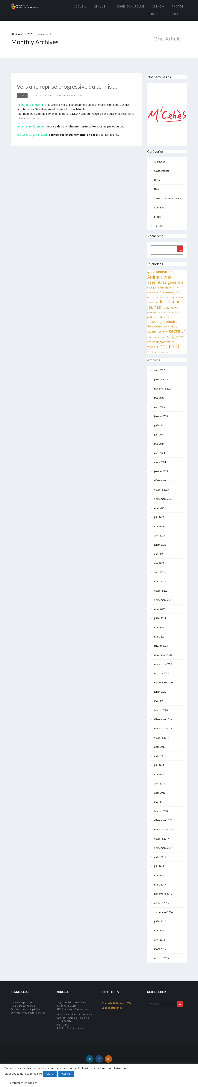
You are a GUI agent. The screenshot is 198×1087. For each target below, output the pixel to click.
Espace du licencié (112, 1007)
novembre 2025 (163, 388)
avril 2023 (159, 535)
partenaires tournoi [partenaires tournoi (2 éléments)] (158, 317)
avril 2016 (159, 939)
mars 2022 (160, 581)
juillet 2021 (160, 618)
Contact (154, 14)
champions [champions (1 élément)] (152, 292)
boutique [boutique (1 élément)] (151, 287)
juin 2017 (159, 866)
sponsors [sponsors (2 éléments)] (160, 337)
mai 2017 (159, 875)
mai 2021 (159, 627)
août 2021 (159, 609)
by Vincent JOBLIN (42, 95)
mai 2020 (159, 701)
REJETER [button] (50, 1073)
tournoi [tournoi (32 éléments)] (169, 346)
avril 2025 (159, 407)
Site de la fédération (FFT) (116, 1003)
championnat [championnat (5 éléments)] (169, 287)
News (22, 95)
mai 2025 (159, 397)
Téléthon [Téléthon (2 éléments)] (152, 352)
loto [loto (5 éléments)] (166, 307)
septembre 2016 (163, 912)
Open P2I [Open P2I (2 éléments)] (173, 312)
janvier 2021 (161, 645)
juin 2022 (159, 554)
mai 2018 (159, 802)
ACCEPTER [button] (66, 1073)
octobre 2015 (161, 958)
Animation (160, 161)
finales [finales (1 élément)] (182, 297)
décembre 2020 (163, 655)
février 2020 (161, 710)
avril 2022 (159, 572)
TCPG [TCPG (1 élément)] (182, 337)
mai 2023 (159, 526)
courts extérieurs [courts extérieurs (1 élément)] (155, 297)
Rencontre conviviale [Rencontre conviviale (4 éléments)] (162, 326)
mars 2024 (160, 462)
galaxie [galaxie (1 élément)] (150, 302)
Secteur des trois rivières (168, 198)
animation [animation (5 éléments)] (164, 272)
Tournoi (158, 226)
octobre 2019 (161, 737)
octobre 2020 (161, 673)
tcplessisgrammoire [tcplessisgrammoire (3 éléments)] (160, 342)
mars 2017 (160, 884)
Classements (161, 170)
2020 (30, 34)
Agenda (158, 6)
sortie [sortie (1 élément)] (150, 337)
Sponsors (159, 207)
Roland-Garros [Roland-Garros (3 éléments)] (157, 332)
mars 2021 (160, 636)
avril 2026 (159, 370)
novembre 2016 (163, 893)
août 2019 (159, 746)
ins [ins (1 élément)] (157, 302)
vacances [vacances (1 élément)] (163, 352)
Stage (157, 216)
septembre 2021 (163, 600)
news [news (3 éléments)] (174, 307)
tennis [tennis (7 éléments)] (152, 347)
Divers (157, 180)
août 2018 (159, 792)
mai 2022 (159, 563)
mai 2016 (159, 930)
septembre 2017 (163, 848)
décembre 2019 (163, 719)
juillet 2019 (160, 756)
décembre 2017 (163, 820)
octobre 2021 (161, 590)
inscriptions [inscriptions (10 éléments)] (171, 302)
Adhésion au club (130, 6)
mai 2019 (159, 774)
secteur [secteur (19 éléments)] (177, 331)
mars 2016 (160, 949)
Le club (99, 6)
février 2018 (161, 811)
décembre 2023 (163, 480)
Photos (177, 6)
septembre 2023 (163, 498)
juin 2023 (159, 517)
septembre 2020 (163, 682)
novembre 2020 (163, 664)
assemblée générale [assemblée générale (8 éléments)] (165, 282)
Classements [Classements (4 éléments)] (169, 292)
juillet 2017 (160, 857)
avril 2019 (159, 783)
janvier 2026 (161, 379)
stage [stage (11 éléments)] (172, 336)
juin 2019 (159, 765)
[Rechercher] (180, 249)
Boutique (175, 14)
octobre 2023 (161, 489)
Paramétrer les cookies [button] (22, 1083)
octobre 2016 (161, 903)
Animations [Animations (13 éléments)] (159, 277)
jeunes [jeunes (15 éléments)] (154, 307)
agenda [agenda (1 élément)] (150, 272)
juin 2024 (159, 434)
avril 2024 (159, 453)
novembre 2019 (163, 728)
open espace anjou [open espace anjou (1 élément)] (156, 312)
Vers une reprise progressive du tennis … (68, 86)
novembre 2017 (163, 829)
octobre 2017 (161, 838)
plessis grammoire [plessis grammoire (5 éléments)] (162, 321)
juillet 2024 (160, 425)
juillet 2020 (160, 691)
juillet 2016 (160, 921)
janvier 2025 (161, 416)
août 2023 (159, 508)
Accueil (80, 6)
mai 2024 (159, 443)
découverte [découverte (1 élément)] (172, 297)
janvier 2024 (161, 471)
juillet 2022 (160, 544)
